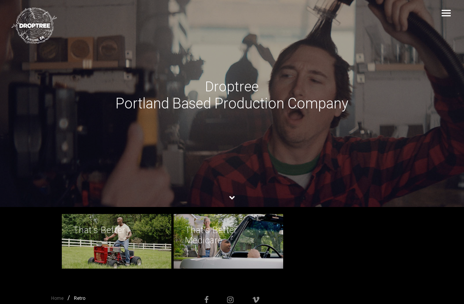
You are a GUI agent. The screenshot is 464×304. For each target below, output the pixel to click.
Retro (79, 298)
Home (57, 298)
